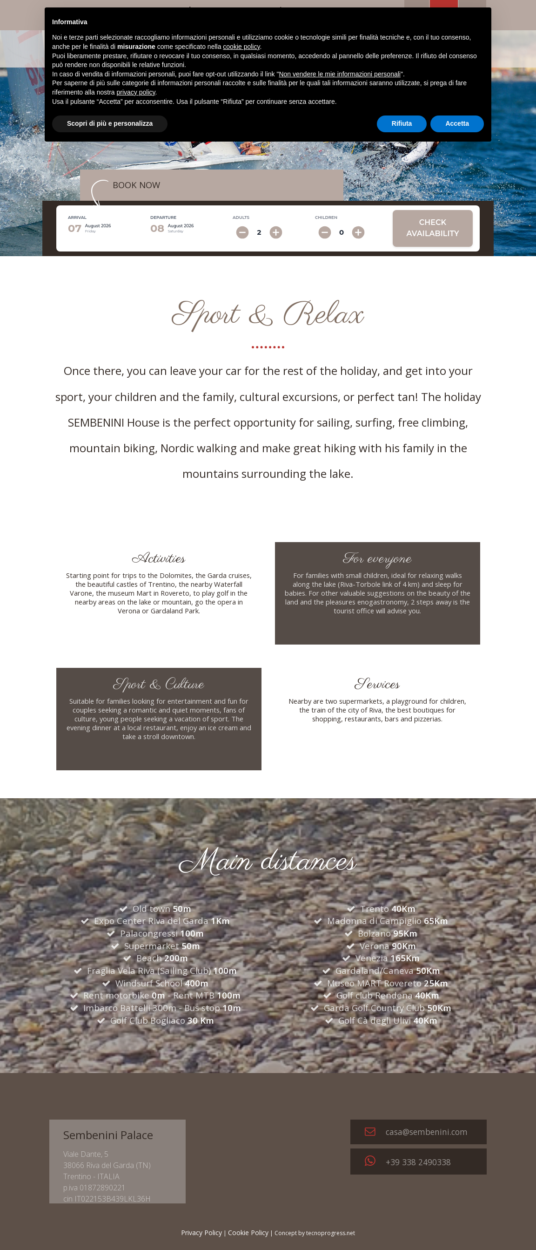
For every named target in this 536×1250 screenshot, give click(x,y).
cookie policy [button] (241, 46)
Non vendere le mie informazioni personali (339, 74)
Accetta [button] (457, 123)
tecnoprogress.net (330, 1233)
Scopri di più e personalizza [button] (110, 123)
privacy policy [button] (136, 92)
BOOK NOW (136, 184)
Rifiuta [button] (402, 123)
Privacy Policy (201, 1232)
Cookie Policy (248, 1232)
